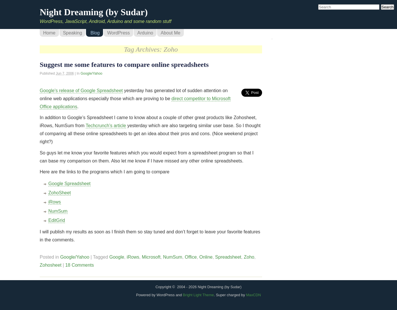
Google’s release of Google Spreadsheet (81, 90)
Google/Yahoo (91, 73)
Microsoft (151, 257)
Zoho (249, 257)
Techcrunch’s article (106, 125)
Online (206, 257)
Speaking (72, 32)
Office (191, 257)
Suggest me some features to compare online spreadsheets (124, 64)
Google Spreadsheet (69, 183)
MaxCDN (253, 295)
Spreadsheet (228, 257)
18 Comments (79, 265)
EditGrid (56, 220)
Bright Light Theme (198, 295)
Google (116, 257)
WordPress (118, 32)
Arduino (145, 32)
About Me (170, 32)
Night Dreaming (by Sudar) (94, 12)
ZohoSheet (59, 192)
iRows (54, 201)
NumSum (58, 211)
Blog (95, 32)
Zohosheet (51, 265)
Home (49, 32)
